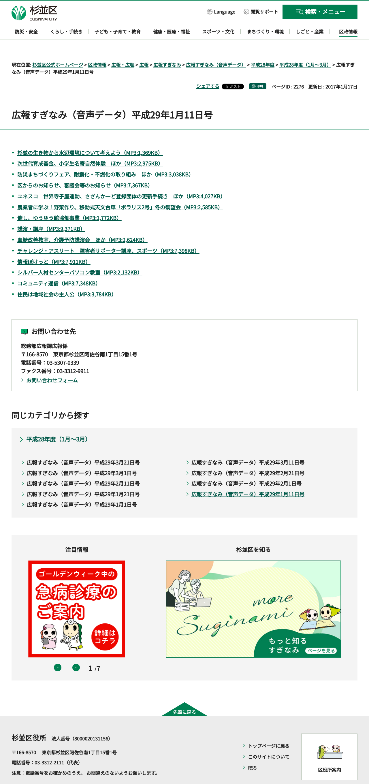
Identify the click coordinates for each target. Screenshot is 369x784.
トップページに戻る (268, 728)
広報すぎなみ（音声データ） (216, 47)
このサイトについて (268, 739)
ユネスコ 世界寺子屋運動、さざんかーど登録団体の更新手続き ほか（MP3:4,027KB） (121, 179)
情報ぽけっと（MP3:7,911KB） (54, 245)
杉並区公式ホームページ (57, 47)
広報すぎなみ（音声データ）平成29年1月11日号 (247, 477)
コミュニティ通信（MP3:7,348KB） (59, 266)
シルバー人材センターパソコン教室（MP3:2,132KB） (79, 256)
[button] (221, 11)
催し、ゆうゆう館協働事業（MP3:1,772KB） (69, 201)
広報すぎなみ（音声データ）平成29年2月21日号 (247, 456)
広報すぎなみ (167, 47)
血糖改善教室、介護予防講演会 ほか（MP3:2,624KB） (82, 223)
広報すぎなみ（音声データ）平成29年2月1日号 (246, 467)
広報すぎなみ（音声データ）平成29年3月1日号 (82, 456)
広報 (143, 47)
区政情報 (97, 47)
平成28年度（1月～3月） (305, 47)
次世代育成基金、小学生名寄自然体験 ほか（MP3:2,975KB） (90, 147)
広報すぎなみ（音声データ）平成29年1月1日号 (82, 488)
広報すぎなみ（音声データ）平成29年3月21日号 (83, 445)
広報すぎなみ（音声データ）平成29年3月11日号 (247, 445)
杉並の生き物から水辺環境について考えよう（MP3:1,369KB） (90, 136)
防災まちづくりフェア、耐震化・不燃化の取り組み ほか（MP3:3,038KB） (105, 157)
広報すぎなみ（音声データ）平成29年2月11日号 (83, 467)
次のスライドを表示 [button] (76, 651)
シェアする (207, 69)
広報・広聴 (122, 47)
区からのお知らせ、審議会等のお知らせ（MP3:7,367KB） (85, 168)
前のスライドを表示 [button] (57, 651)
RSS (252, 750)
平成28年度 (262, 47)
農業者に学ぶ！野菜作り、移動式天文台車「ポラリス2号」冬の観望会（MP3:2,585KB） (120, 190)
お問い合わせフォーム (52, 363)
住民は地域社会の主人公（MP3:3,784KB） (66, 277)
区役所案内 (329, 753)
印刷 (260, 69)
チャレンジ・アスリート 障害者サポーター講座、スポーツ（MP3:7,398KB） (108, 234)
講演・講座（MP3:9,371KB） (51, 212)
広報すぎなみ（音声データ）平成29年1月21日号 (83, 477)
